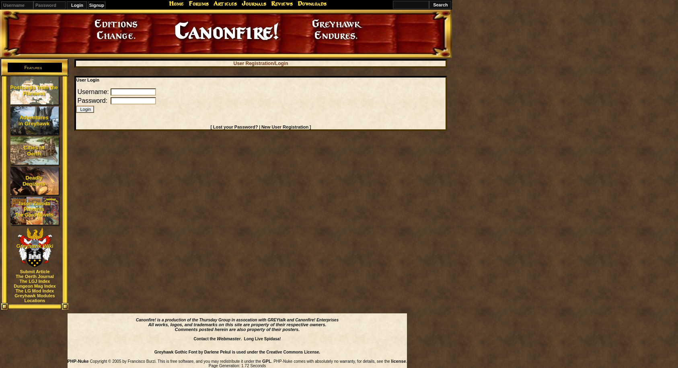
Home (176, 3)
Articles (225, 3)
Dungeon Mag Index (35, 286)
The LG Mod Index (35, 290)
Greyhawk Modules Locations (34, 298)
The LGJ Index (35, 281)
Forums (199, 3)
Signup (96, 5)
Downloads (312, 3)
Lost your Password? (235, 127)
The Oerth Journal (35, 276)
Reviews (282, 3)
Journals (254, 3)
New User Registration (284, 127)
